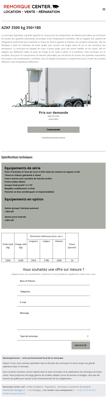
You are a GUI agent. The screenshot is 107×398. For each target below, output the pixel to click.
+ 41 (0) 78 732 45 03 (84, 390)
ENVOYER (81, 345)
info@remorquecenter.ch (14, 393)
